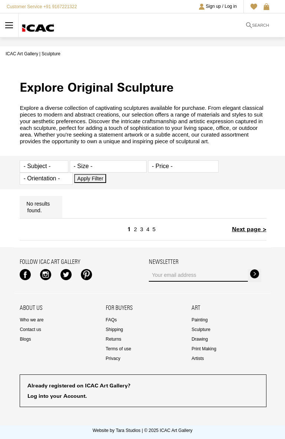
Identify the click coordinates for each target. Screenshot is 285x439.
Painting (199, 319)
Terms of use (118, 348)
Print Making (203, 348)
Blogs (25, 339)
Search (257, 25)
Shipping (114, 329)
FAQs (111, 319)
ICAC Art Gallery (22, 53)
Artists (197, 358)
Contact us (30, 329)
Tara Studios (128, 430)
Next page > (249, 229)
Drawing (199, 339)
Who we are (31, 319)
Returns (113, 339)
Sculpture (200, 329)
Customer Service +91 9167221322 (42, 6)
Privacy (113, 358)
